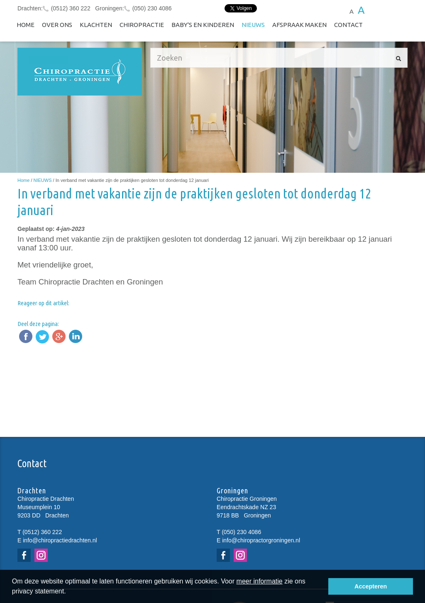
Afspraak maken (299, 24)
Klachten (96, 24)
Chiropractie (142, 24)
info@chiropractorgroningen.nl (261, 540)
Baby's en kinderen (202, 24)
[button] (69, 592)
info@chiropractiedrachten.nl (60, 540)
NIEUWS (253, 24)
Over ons (57, 24)
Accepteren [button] (370, 586)
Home (25, 24)
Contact (348, 24)
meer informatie (260, 581)
